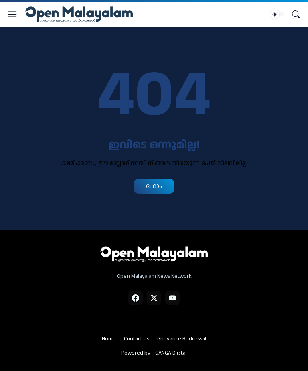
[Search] (296, 14)
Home (109, 339)
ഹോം (154, 186)
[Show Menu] (12, 14)
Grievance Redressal (181, 339)
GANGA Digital (171, 353)
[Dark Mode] (277, 14)
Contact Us (136, 339)
